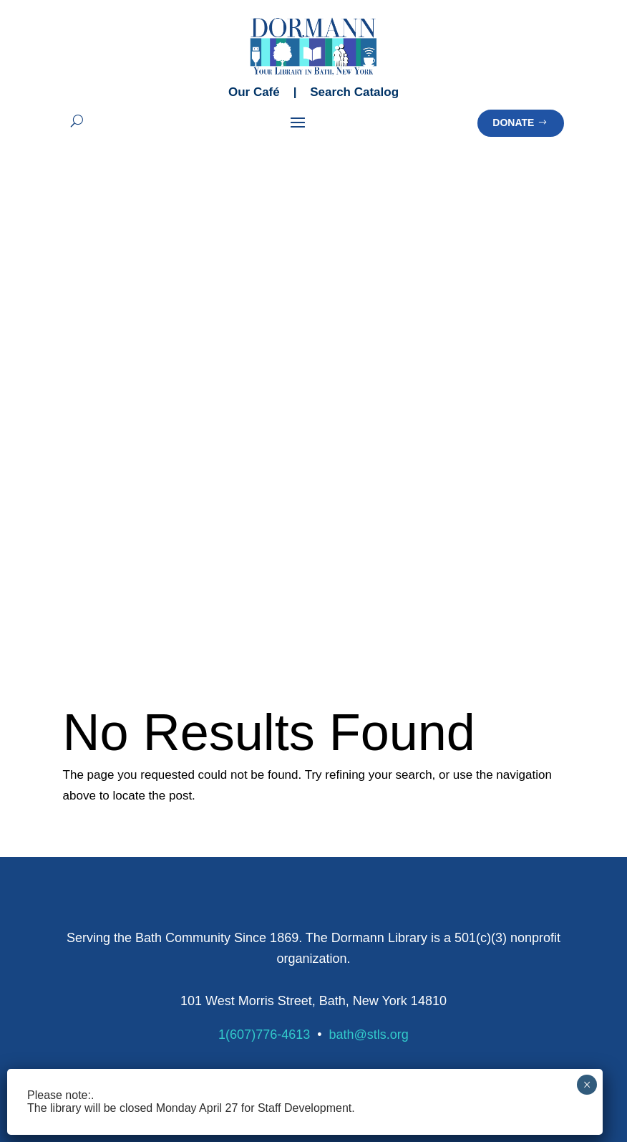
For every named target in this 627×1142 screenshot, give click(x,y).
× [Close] (587, 1085)
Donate (513, 122)
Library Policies (453, 780)
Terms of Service (481, 1053)
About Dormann (455, 880)
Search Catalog (354, 92)
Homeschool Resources (476, 759)
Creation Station (104, 880)
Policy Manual (457, 821)
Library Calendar (105, 717)
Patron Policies (460, 801)
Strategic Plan (451, 984)
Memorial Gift (273, 942)
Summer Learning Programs (311, 717)
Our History (444, 942)
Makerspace (94, 901)
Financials (441, 963)
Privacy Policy (378, 1053)
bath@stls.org (369, 524)
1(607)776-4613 (264, 524)
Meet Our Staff (452, 901)
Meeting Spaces (104, 922)
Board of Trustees (460, 922)
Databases (442, 717)
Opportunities (449, 1005)
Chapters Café (100, 942)
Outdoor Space (101, 963)
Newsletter (90, 738)
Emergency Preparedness (481, 738)
